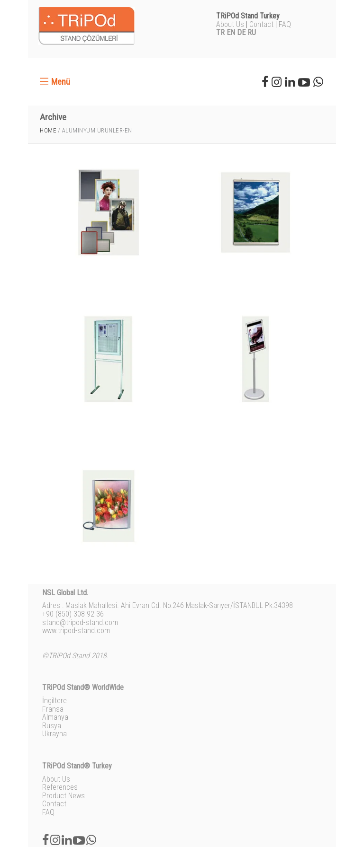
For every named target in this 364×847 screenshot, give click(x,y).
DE (241, 32)
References (60, 787)
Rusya (51, 725)
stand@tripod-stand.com (80, 622)
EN (231, 32)
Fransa (53, 709)
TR (220, 32)
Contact (261, 24)
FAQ (285, 24)
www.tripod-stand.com (76, 630)
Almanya (55, 717)
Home (48, 130)
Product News (63, 795)
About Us (230, 24)
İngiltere (54, 700)
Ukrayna (54, 733)
